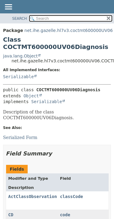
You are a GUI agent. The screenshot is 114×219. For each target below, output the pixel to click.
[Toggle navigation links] (8, 7)
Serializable (18, 76)
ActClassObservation (32, 196)
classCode (71, 196)
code (65, 214)
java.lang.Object (20, 56)
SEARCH (19, 18)
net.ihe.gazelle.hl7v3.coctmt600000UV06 (68, 30)
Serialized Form (20, 137)
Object (31, 95)
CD (10, 214)
